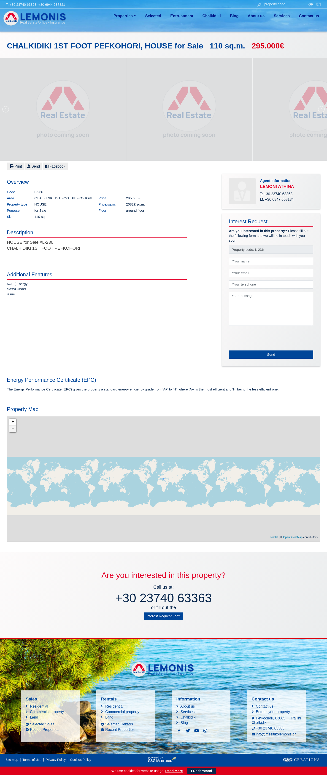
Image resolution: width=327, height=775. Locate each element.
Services (282, 16)
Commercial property (47, 712)
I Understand (201, 770)
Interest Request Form (163, 616)
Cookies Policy (80, 759)
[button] (32, 166)
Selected (153, 16)
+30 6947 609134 (279, 199)
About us (256, 16)
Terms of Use (31, 759)
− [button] (12, 428)
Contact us (309, 16)
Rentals (109, 698)
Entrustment (181, 16)
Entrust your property (273, 712)
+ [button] (12, 421)
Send (271, 354)
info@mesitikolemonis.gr (276, 734)
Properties (123, 16)
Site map (11, 759)
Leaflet (274, 537)
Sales (31, 698)
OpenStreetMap (293, 537)
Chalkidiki (211, 16)
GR (310, 4)
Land (34, 717)
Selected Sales (42, 724)
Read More (174, 770)
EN (318, 4)
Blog (234, 16)
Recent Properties (44, 729)
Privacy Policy (56, 759)
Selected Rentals (119, 724)
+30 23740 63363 (23, 4)
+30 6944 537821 (51, 4)
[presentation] (263, 338)
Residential (39, 706)
